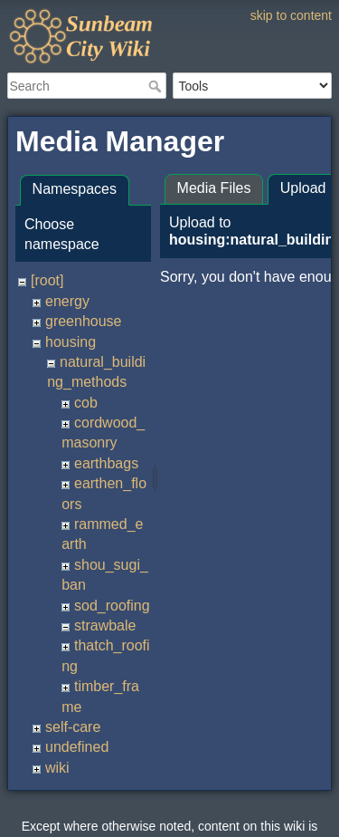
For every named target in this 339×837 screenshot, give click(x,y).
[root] (47, 280)
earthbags (106, 463)
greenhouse (83, 321)
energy (67, 301)
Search (156, 86)
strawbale (105, 625)
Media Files (214, 188)
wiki (57, 767)
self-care (72, 727)
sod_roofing (112, 605)
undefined (76, 747)
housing (70, 342)
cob (86, 402)
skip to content (291, 15)
